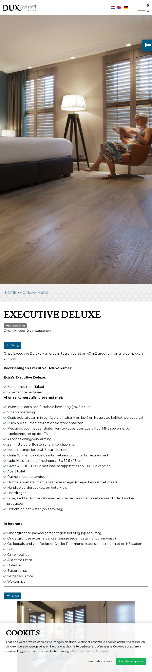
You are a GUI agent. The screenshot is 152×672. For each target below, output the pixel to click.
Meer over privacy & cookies (89, 651)
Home (10, 292)
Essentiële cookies (99, 661)
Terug (13, 345)
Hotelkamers (34, 292)
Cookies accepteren (131, 661)
